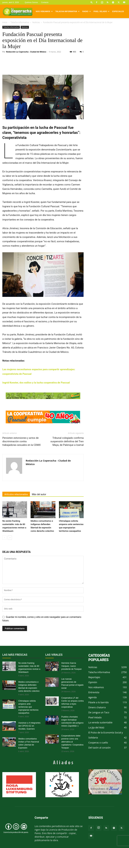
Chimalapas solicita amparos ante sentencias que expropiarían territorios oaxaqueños (28, 707)
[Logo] (17, 11)
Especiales (118, 11)
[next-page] (10, 538)
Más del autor (39, 494)
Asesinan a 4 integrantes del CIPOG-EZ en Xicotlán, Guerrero (29, 726)
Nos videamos (44, 11)
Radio (86, 11)
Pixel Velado (102, 11)
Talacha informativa (67, 11)
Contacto (44, 2)
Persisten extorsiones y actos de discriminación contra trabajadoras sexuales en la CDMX (21, 441)
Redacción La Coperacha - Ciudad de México (26, 51)
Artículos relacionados (16, 494)
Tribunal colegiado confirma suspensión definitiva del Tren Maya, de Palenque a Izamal (67, 441)
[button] (91, 2)
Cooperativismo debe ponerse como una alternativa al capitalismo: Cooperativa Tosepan (72, 742)
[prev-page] (4, 538)
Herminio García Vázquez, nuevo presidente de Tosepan (71, 666)
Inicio (4, 22)
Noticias (36, 22)
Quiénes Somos (31, 2)
